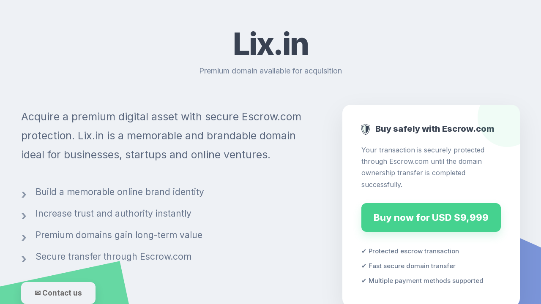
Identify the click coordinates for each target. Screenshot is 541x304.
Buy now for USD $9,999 (431, 217)
